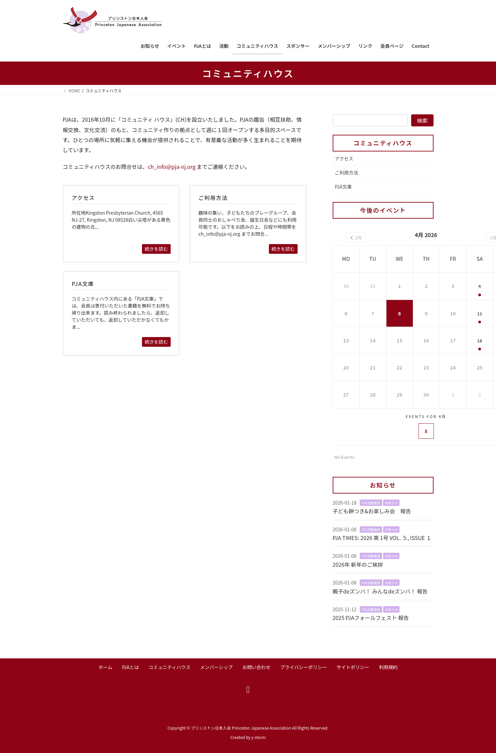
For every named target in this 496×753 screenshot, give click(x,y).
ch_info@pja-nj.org (172, 167)
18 (480, 339)
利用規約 (388, 666)
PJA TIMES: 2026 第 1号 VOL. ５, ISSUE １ (382, 537)
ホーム (106, 666)
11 (480, 312)
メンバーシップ (216, 666)
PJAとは (130, 666)
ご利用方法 (346, 172)
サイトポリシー (352, 666)
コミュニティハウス (382, 142)
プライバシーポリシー (303, 666)
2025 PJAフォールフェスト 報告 (371, 617)
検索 (422, 120)
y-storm (258, 736)
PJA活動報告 (370, 502)
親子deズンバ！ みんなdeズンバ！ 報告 (380, 590)
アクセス (344, 158)
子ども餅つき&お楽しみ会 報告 (372, 511)
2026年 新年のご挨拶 (358, 564)
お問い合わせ (256, 666)
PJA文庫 (343, 186)
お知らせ (391, 502)
